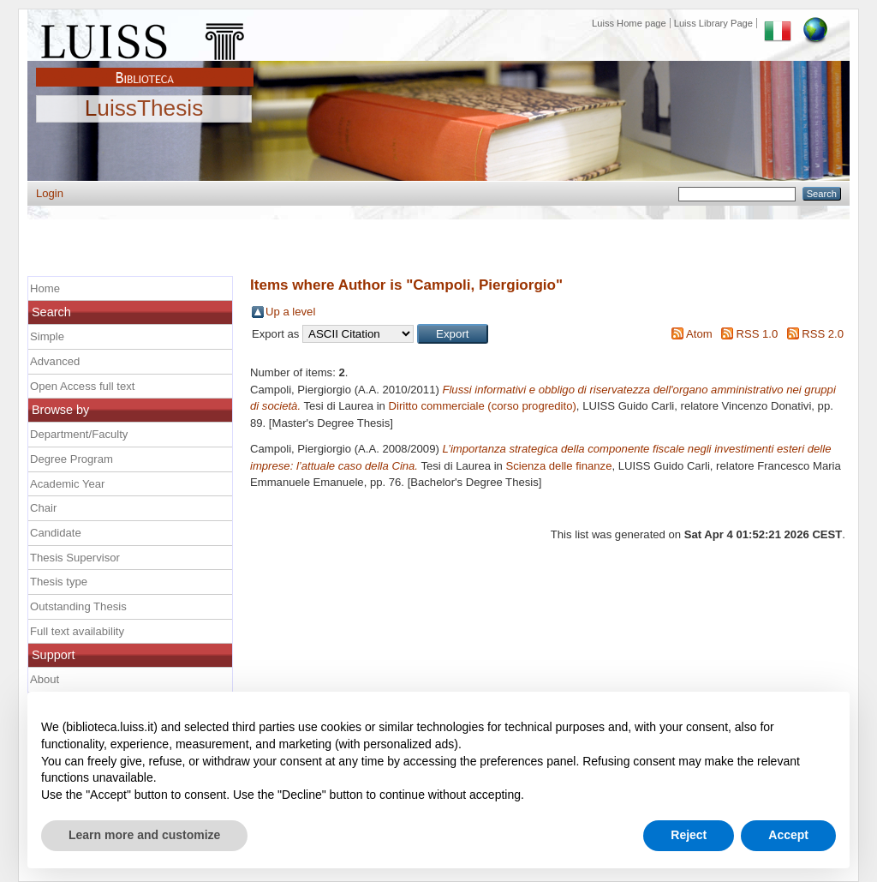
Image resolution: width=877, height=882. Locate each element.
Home (45, 288)
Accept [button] (788, 835)
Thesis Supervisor (75, 557)
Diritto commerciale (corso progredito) (482, 405)
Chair (43, 507)
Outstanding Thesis (78, 606)
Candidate (55, 532)
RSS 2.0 (823, 333)
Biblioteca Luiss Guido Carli (145, 67)
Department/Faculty (79, 434)
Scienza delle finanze (559, 465)
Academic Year (67, 483)
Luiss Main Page (145, 37)
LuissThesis (144, 108)
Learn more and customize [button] (144, 835)
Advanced (55, 361)
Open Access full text (82, 386)
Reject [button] (689, 835)
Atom (699, 333)
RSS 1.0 (757, 333)
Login (49, 193)
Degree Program (71, 459)
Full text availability (77, 631)
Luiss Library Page (713, 23)
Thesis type (58, 581)
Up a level (290, 311)
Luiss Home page (629, 23)
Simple (47, 336)
